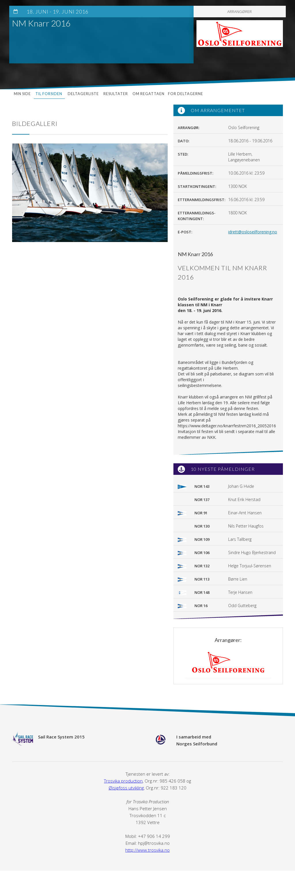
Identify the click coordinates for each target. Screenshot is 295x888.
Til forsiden (49, 94)
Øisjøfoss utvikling (126, 788)
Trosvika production (123, 781)
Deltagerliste (83, 94)
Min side (22, 94)
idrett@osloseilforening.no (252, 232)
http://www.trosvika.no (147, 850)
